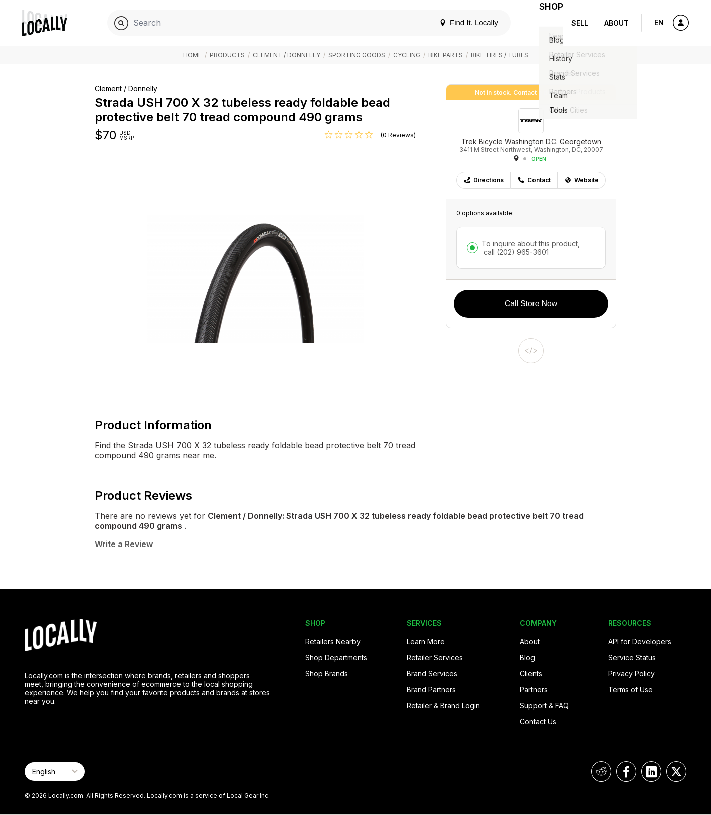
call (515, 252)
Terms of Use (630, 689)
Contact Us (538, 721)
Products (227, 55)
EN (659, 22)
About (616, 23)
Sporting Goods (356, 55)
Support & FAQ (544, 705)
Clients (531, 673)
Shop (545, 23)
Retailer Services (435, 657)
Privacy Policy (631, 673)
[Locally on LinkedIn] (651, 771)
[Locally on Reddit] (601, 771)
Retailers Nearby (333, 641)
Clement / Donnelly (286, 55)
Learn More (426, 641)
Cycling (406, 55)
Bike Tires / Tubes (499, 55)
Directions (483, 180)
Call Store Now (531, 303)
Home (192, 55)
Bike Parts (445, 55)
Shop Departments (336, 657)
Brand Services (432, 673)
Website (581, 180)
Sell (579, 23)
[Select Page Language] (55, 771)
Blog (527, 657)
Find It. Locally (456, 22)
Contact (534, 180)
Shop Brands (326, 673)
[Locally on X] (676, 771)
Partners (534, 689)
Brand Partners (431, 689)
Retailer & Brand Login (443, 705)
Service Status (632, 657)
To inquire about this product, (531, 247)
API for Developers (639, 641)
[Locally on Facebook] (626, 771)
